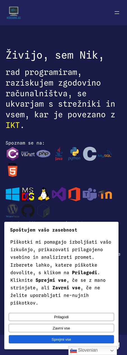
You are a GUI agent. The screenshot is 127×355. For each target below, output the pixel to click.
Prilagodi (61, 317)
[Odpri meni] (117, 12)
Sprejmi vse (61, 339)
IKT (13, 125)
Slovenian (84, 350)
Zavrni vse (61, 328)
